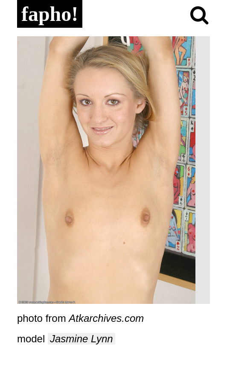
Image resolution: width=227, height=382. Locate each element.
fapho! (49, 14)
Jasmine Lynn (81, 338)
